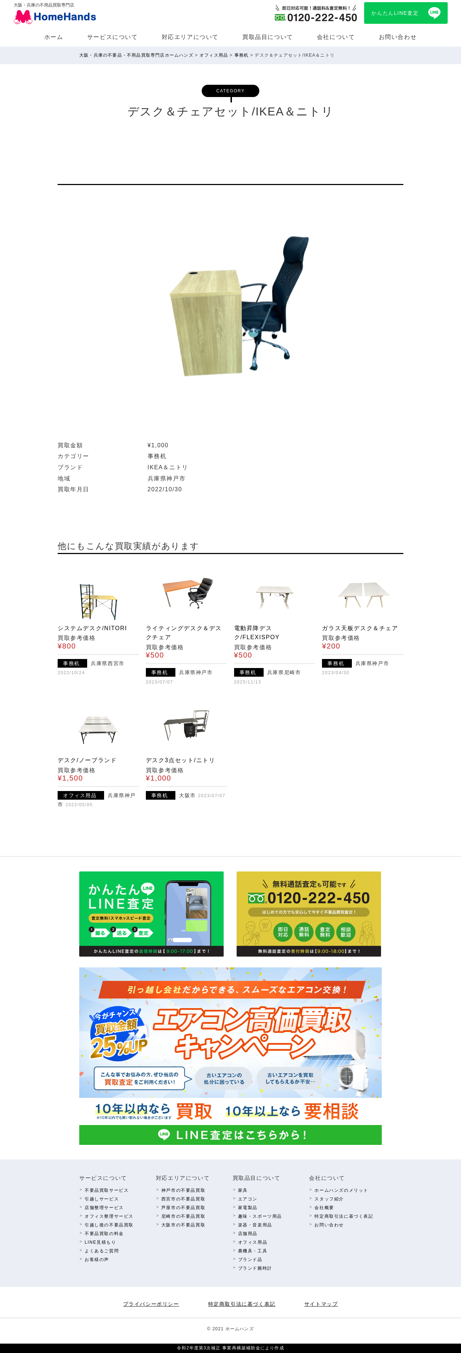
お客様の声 (97, 1259)
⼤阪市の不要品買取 (183, 1224)
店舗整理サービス (104, 1207)
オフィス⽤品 (253, 1242)
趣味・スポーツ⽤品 (260, 1216)
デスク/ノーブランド (87, 760)
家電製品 (248, 1207)
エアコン (248, 1199)
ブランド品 (250, 1259)
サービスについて (112, 37)
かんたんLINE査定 (395, 13)
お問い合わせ (398, 37)
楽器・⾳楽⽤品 (255, 1224)
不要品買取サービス (107, 1190)
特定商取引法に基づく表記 (343, 1216)
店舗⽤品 (248, 1233)
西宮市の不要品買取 (183, 1199)
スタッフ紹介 (329, 1199)
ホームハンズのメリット (341, 1190)
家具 (243, 1190)
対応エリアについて (190, 37)
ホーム (53, 37)
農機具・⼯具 (253, 1250)
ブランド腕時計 (255, 1268)
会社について (336, 37)
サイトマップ (321, 1303)
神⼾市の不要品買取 (183, 1190)
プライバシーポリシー (151, 1303)
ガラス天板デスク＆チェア (360, 628)
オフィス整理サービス (109, 1216)
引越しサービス (102, 1199)
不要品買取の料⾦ (104, 1233)
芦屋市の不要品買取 (183, 1207)
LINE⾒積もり (100, 1242)
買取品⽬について (267, 37)
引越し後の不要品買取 (109, 1224)
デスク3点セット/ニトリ (180, 760)
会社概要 (324, 1207)
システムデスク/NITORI (92, 628)
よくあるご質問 (102, 1250)
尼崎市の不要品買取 (183, 1216)
